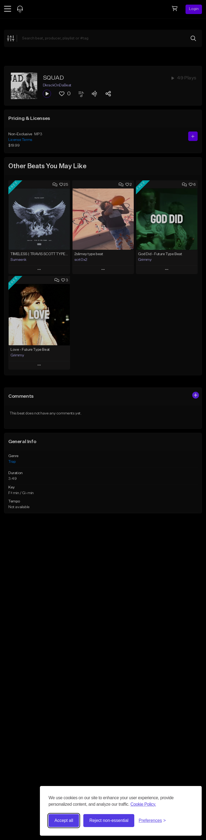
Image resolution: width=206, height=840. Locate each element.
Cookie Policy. (143, 804)
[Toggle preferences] (152, 820)
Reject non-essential (108, 820)
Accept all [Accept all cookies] (63, 820)
